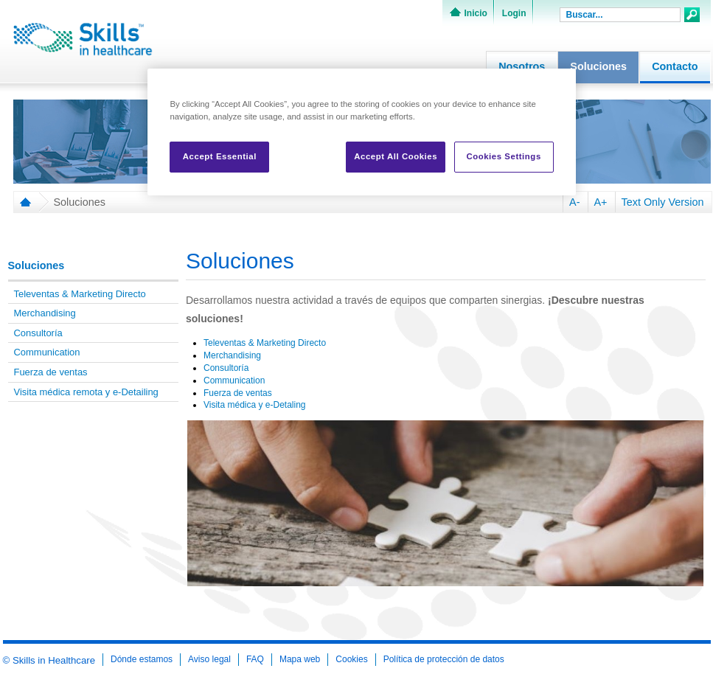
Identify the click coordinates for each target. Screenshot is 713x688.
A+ (601, 202)
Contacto (675, 66)
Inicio (476, 13)
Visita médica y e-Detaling (256, 405)
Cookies (351, 659)
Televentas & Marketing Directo (80, 293)
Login (514, 13)
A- (574, 202)
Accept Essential (220, 156)
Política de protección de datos (443, 659)
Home (23, 202)
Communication (47, 352)
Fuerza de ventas (51, 372)
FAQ (255, 659)
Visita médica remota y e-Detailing (86, 391)
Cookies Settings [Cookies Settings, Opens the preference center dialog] (503, 156)
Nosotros (521, 66)
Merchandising (45, 313)
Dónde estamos (142, 659)
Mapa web (299, 659)
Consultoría (38, 332)
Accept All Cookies (395, 156)
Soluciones (598, 66)
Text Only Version (663, 202)
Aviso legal (209, 659)
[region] (361, 132)
